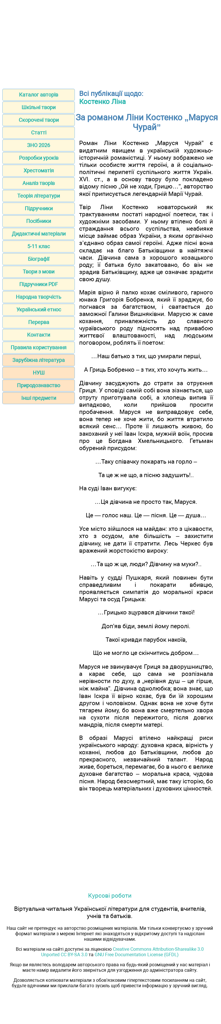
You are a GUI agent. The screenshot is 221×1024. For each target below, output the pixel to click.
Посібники (38, 221)
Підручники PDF (38, 284)
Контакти (38, 335)
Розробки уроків (38, 158)
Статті (38, 133)
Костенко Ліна (102, 102)
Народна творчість (38, 297)
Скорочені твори (39, 120)
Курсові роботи (110, 895)
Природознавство (38, 385)
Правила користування (38, 347)
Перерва (38, 322)
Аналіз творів (38, 183)
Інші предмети (38, 398)
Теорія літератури (38, 196)
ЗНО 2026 (38, 145)
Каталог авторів (38, 95)
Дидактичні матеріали (39, 234)
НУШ (39, 373)
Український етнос (38, 309)
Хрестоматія (39, 170)
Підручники (39, 208)
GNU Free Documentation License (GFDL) (137, 954)
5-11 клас (38, 246)
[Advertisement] (110, 42)
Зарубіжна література (38, 360)
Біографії (38, 259)
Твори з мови (38, 272)
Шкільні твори (39, 107)
